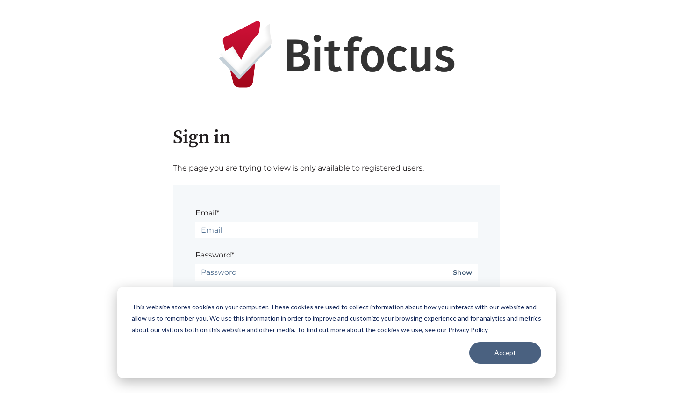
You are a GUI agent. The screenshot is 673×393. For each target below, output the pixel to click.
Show (462, 273)
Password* (214, 254)
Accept (505, 353)
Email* (207, 212)
